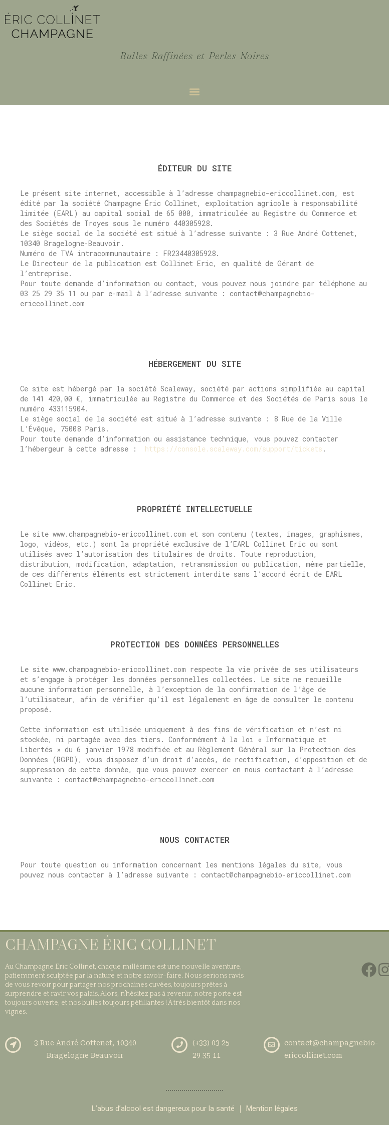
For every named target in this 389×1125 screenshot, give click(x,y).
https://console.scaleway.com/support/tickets (233, 449)
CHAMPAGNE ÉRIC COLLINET (110, 944)
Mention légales (272, 1108)
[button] (194, 92)
